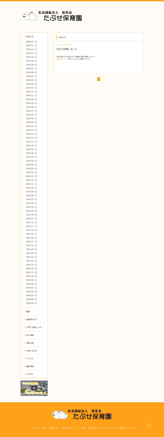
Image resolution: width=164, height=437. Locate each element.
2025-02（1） (32, 84)
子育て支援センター (33, 327)
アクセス (29, 358)
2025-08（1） (32, 64)
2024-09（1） (32, 103)
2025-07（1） (32, 68)
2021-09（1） (32, 234)
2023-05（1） (32, 164)
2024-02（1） (32, 130)
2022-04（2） (32, 210)
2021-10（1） (32, 230)
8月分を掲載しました (67, 48)
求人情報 (29, 335)
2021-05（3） (32, 249)
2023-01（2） (32, 176)
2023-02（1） (32, 172)
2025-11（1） (32, 53)
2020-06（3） (32, 291)
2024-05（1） (32, 118)
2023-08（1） (32, 153)
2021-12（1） (32, 222)
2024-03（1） (32, 126)
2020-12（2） (32, 268)
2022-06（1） (32, 203)
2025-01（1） (32, 87)
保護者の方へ (61, 59)
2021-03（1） (32, 257)
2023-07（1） (32, 157)
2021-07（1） (32, 241)
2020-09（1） (32, 280)
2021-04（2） (32, 253)
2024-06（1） (32, 114)
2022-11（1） (32, 184)
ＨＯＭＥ (29, 374)
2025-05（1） (32, 76)
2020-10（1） (32, 276)
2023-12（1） (32, 137)
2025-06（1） (32, 72)
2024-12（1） (32, 91)
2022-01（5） (32, 218)
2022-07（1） (32, 199)
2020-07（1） (32, 287)
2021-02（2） (32, 260)
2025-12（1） (32, 49)
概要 (27, 311)
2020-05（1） (32, 295)
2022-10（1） (32, 187)
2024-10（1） (32, 99)
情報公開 (29, 342)
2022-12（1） (32, 180)
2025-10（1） (32, 57)
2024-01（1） (32, 134)
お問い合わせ (30, 350)
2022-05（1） (32, 207)
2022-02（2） (32, 214)
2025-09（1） (32, 60)
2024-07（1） (32, 110)
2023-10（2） (32, 145)
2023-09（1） (32, 149)
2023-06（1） (32, 160)
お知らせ (29, 36)
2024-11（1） (32, 95)
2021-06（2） (32, 245)
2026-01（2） (32, 45)
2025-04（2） (32, 80)
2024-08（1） (32, 107)
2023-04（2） (32, 168)
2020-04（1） (32, 299)
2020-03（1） (32, 303)
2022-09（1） (32, 191)
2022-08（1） (32, 195)
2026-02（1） (32, 41)
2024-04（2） (32, 122)
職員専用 (29, 366)
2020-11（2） (32, 272)
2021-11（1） (32, 226)
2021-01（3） (32, 264)
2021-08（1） (32, 237)
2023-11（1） (32, 141)
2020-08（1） (32, 284)
